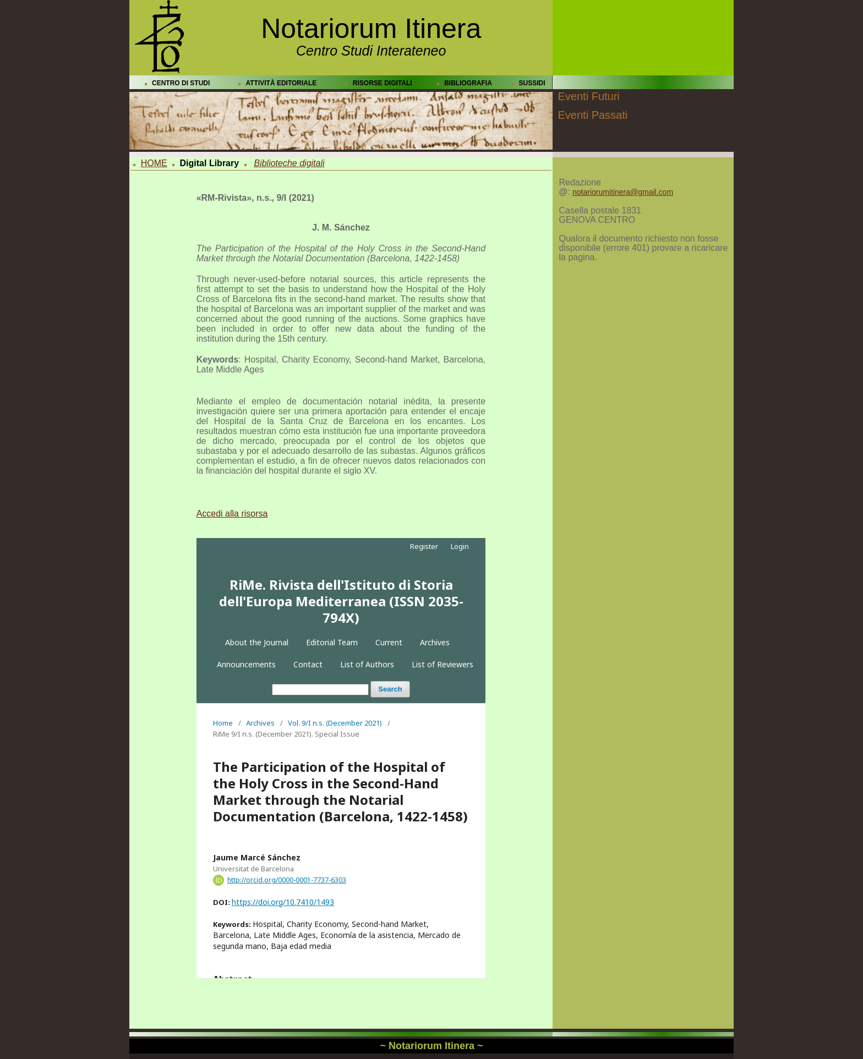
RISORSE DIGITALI (382, 83)
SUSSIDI (532, 83)
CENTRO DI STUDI (181, 83)
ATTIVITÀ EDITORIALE (280, 83)
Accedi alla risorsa (232, 513)
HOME (154, 163)
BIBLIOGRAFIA (468, 83)
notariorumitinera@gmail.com (622, 192)
